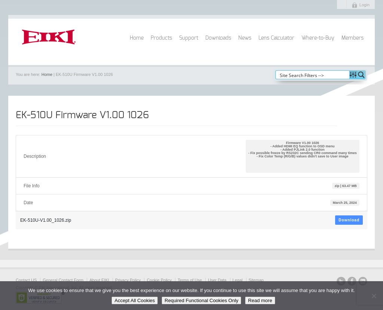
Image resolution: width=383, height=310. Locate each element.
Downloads (218, 38)
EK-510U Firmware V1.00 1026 (82, 115)
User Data (217, 280)
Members (352, 38)
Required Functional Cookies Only (201, 300)
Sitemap (256, 280)
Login (364, 5)
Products (161, 38)
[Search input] (313, 74)
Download (348, 220)
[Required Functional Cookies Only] (373, 296)
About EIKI (99, 280)
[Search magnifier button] (361, 75)
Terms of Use (190, 280)
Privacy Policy (128, 280)
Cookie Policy (159, 280)
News (244, 38)
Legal (238, 280)
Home (137, 38)
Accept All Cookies (134, 300)
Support (188, 38)
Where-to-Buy (317, 38)
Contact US (26, 280)
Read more (260, 300)
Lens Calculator (276, 38)
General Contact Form (63, 280)
